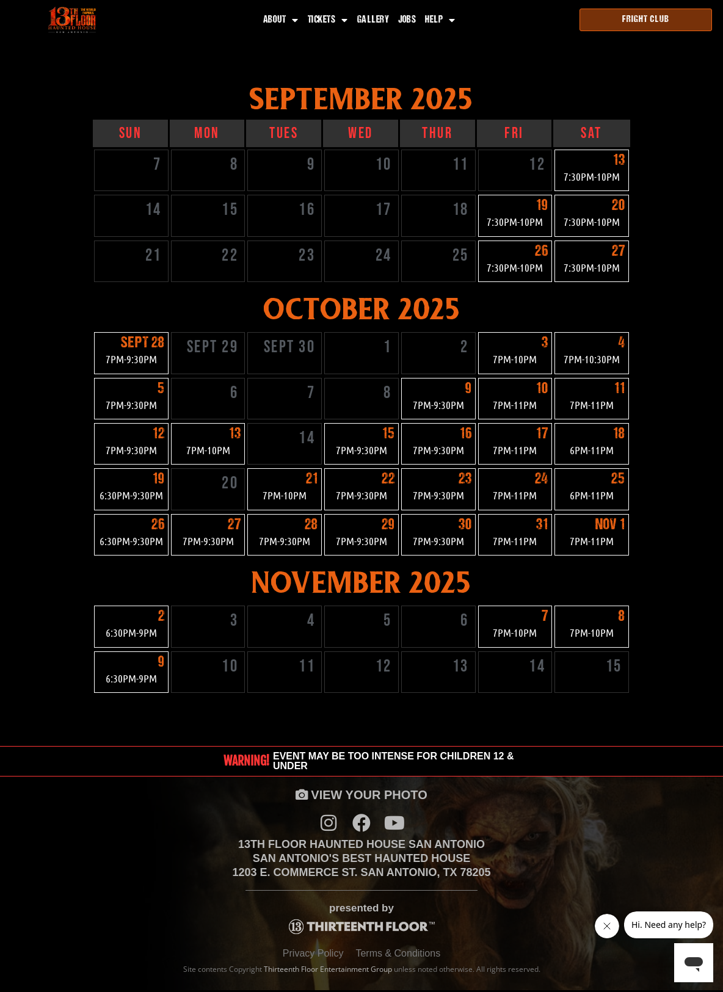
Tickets (328, 20)
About (281, 20)
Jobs (407, 20)
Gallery (373, 20)
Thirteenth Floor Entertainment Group (328, 971)
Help (440, 20)
